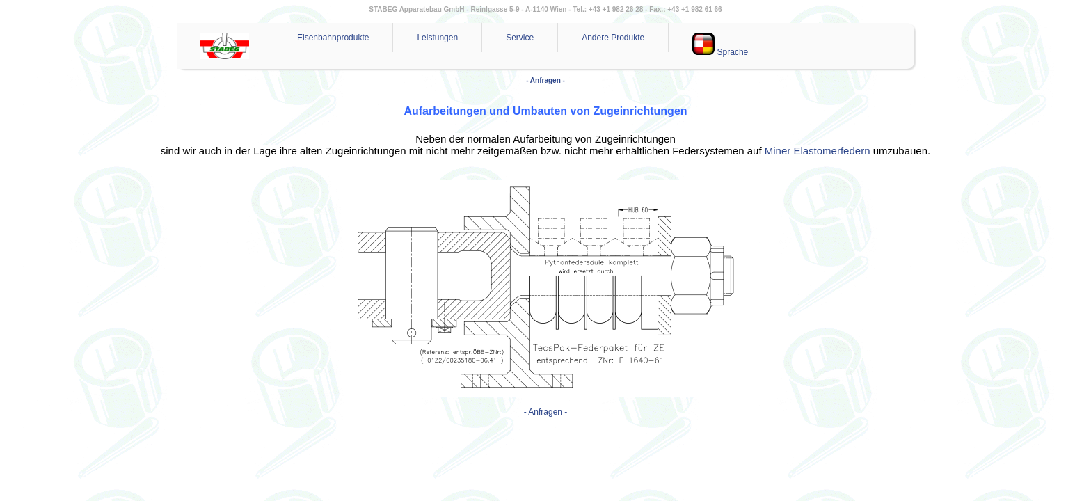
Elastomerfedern (831, 151)
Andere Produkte (613, 37)
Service (520, 37)
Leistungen (437, 37)
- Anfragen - (545, 80)
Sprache (720, 45)
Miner (778, 151)
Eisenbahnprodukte (333, 37)
